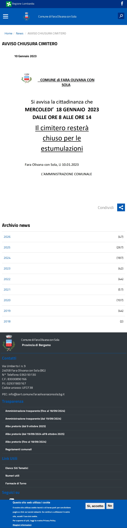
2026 (7, 236)
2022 (7, 279)
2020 (7, 300)
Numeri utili (12, 476)
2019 (7, 310)
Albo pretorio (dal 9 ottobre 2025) (25, 426)
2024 (7, 257)
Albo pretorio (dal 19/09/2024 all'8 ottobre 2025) (34, 434)
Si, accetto (95, 507)
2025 (7, 247)
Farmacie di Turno (15, 483)
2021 (7, 289)
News (19, 33)
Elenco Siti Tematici (16, 468)
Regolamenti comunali (18, 449)
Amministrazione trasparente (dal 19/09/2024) (33, 419)
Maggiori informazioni (22, 525)
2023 (7, 268)
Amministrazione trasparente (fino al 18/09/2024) (35, 411)
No (110, 506)
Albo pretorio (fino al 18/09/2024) (25, 442)
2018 (7, 321)
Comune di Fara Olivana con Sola (57, 16)
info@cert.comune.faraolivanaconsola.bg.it (37, 394)
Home (8, 33)
